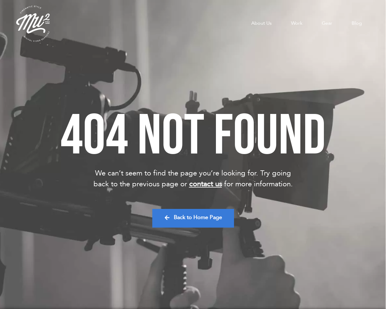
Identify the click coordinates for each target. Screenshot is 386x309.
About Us (261, 23)
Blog (357, 23)
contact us (205, 184)
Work (296, 23)
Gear (327, 23)
